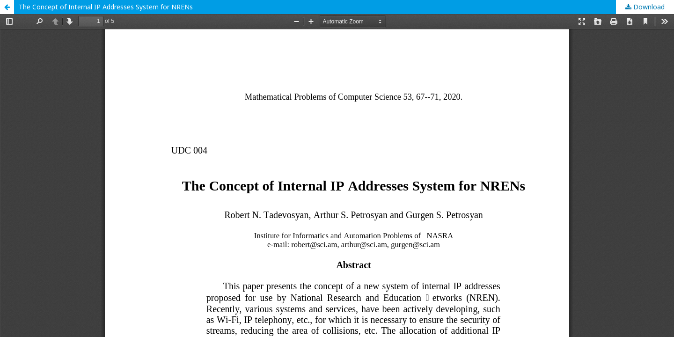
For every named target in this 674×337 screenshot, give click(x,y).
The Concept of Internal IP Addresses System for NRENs (106, 6)
